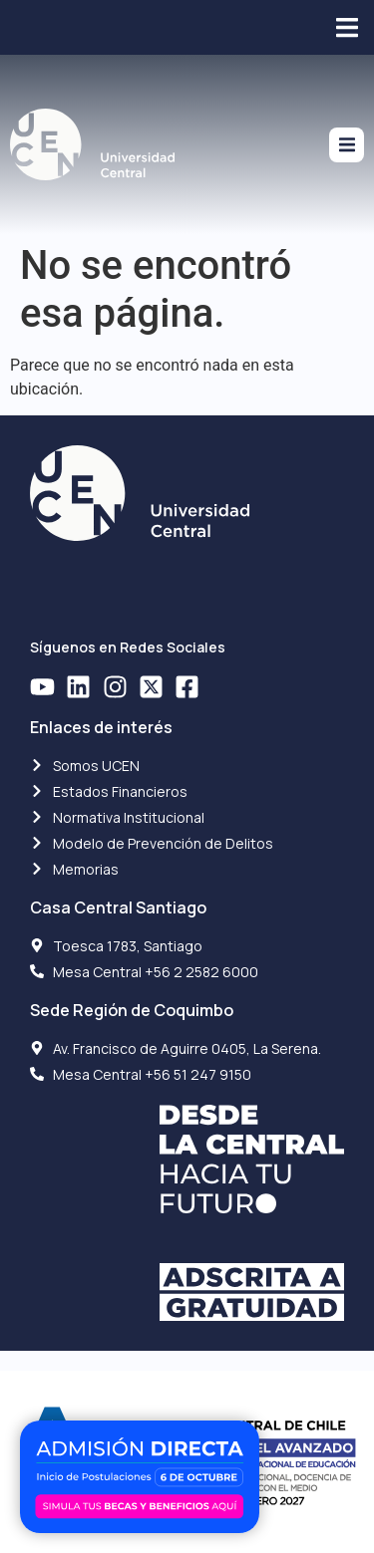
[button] (346, 27)
